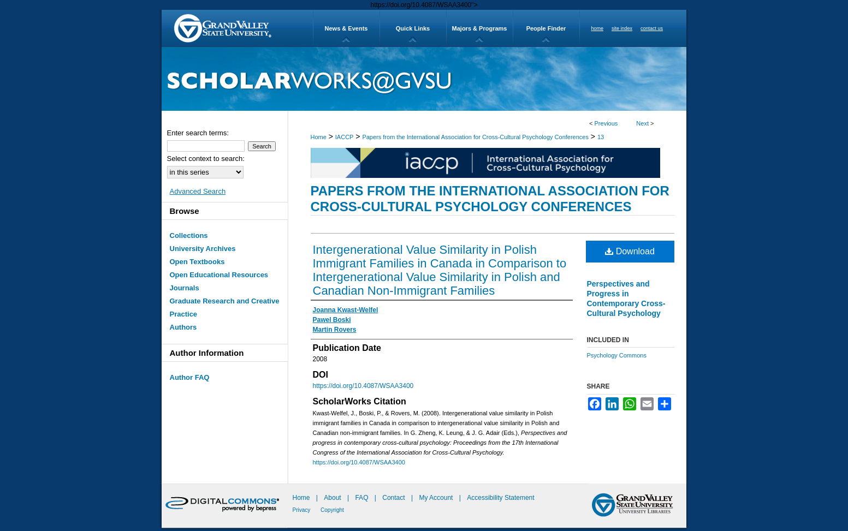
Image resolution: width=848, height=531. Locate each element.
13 (600, 137)
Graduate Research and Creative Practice (225, 307)
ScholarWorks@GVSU (424, 79)
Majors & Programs (479, 28)
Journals (184, 288)
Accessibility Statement (500, 498)
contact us (652, 28)
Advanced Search (198, 191)
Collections (189, 235)
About (333, 498)
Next (642, 123)
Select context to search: (206, 158)
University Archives (203, 248)
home (597, 28)
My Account (436, 498)
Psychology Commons (617, 355)
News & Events (346, 28)
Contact (393, 498)
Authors (183, 327)
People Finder (546, 28)
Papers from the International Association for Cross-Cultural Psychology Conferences (475, 137)
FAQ (362, 498)
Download (630, 251)
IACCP (344, 137)
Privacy (302, 510)
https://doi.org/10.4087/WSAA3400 (363, 386)
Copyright (332, 510)
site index (622, 28)
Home (319, 137)
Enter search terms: (198, 133)
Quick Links (413, 28)
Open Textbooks (197, 262)
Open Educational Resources (219, 275)
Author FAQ (190, 377)
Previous (606, 123)
